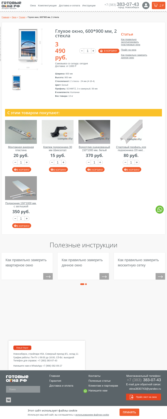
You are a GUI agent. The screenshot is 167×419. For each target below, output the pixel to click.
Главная (53, 375)
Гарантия (54, 380)
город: (121, 7)
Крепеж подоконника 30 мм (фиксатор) (57, 149)
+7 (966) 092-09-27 (52, 365)
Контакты (93, 375)
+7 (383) (121, 4)
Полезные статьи (98, 380)
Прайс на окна (128, 50)
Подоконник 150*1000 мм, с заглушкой (21, 205)
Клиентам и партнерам (102, 385)
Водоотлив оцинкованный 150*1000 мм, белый (94, 149)
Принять (129, 412)
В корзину (110, 51)
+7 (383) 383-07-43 (47, 360)
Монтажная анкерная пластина (21, 149)
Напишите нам (96, 391)
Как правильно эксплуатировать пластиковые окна (130, 42)
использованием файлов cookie (92, 414)
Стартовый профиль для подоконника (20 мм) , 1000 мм (131, 150)
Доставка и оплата (60, 385)
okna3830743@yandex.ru (145, 388)
